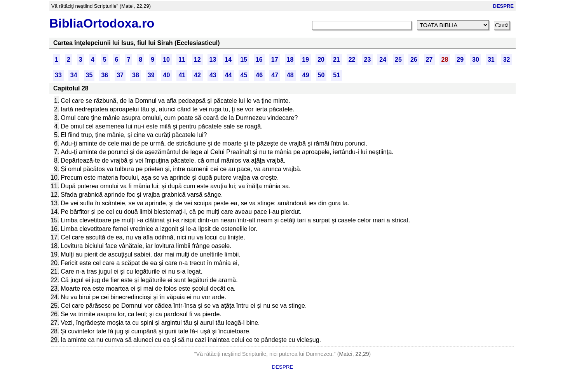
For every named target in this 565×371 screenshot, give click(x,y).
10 (166, 59)
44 (228, 75)
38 (135, 75)
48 (290, 75)
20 (320, 59)
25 (398, 59)
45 (244, 75)
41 (181, 75)
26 (413, 59)
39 (151, 75)
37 (120, 75)
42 (197, 75)
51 (336, 75)
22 (352, 59)
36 (104, 75)
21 (336, 59)
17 (274, 59)
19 (305, 59)
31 (491, 59)
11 (181, 59)
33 (58, 75)
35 (89, 75)
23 (367, 59)
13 (212, 59)
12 (197, 59)
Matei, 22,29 (354, 354)
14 (228, 59)
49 (305, 75)
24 (382, 59)
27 (429, 59)
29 (460, 59)
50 (321, 75)
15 (243, 59)
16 (259, 59)
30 (475, 59)
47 (274, 75)
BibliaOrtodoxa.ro (101, 23)
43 (212, 75)
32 (506, 59)
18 (290, 59)
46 (259, 75)
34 (73, 75)
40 (166, 75)
